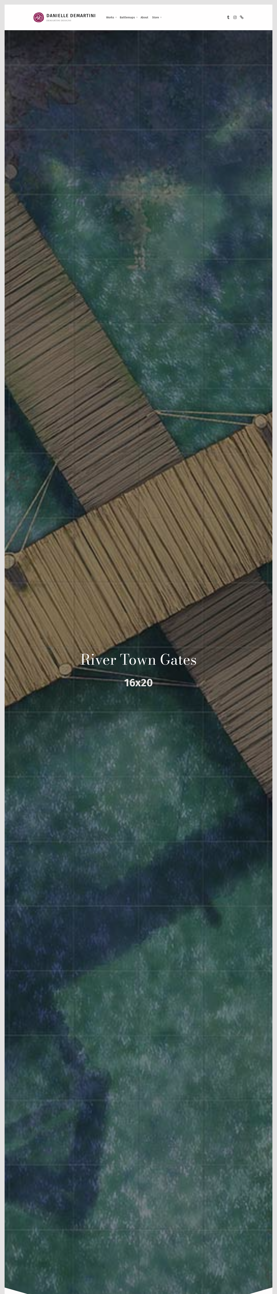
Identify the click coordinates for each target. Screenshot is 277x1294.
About (144, 17)
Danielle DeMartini (71, 15)
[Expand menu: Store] (161, 17)
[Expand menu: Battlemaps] (137, 17)
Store (155, 17)
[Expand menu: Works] (116, 17)
